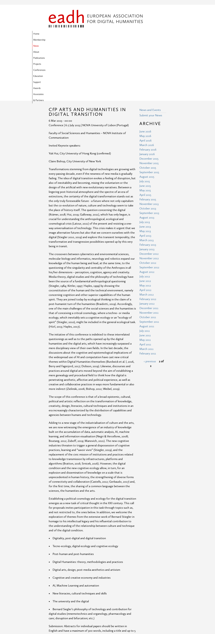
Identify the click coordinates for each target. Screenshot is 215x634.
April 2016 (145, 86)
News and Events (150, 55)
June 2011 (145, 281)
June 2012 (145, 226)
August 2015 (146, 122)
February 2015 (147, 145)
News (79, 34)
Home (53, 34)
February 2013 (147, 190)
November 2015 (149, 109)
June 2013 (145, 172)
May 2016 (145, 81)
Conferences (131, 34)
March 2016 (146, 90)
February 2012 (147, 245)
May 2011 (145, 285)
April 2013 (145, 181)
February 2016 (147, 95)
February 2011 (147, 299)
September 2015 (149, 118)
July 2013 (144, 167)
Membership (66, 34)
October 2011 (147, 263)
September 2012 (149, 213)
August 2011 (146, 272)
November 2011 (149, 258)
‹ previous (150, 307)
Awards (65, 40)
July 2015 (144, 127)
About (89, 34)
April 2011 (145, 290)
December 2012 (149, 199)
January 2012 (147, 249)
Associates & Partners (84, 40)
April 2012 (145, 235)
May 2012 (145, 231)
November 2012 (149, 204)
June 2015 (145, 131)
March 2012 (146, 240)
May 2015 (145, 136)
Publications (102, 34)
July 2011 (144, 276)
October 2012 (147, 208)
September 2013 (149, 158)
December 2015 (148, 104)
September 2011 (149, 267)
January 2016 (147, 100)
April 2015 (145, 140)
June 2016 (145, 77)
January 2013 (146, 195)
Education (146, 34)
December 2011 (148, 254)
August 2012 (146, 217)
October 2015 (147, 113)
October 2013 (147, 154)
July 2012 (144, 222)
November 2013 (149, 149)
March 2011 (146, 294)
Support (53, 40)
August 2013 (146, 163)
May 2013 (145, 177)
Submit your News (150, 61)
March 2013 (146, 186)
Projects (117, 34)
